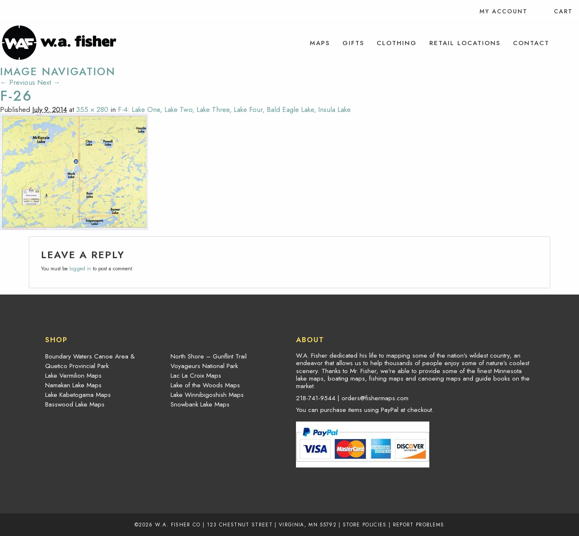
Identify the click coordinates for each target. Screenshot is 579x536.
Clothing (397, 43)
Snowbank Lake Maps (200, 404)
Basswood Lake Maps (75, 404)
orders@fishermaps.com (375, 398)
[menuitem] (320, 43)
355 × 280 (92, 109)
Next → (48, 82)
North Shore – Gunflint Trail (209, 356)
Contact (531, 43)
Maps (320, 43)
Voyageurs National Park (204, 366)
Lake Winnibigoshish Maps (207, 394)
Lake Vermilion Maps (73, 375)
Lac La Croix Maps (196, 375)
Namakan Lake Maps (73, 385)
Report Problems (418, 524)
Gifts (353, 43)
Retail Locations (464, 43)
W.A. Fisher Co (178, 524)
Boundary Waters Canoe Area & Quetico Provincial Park (90, 361)
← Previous (17, 82)
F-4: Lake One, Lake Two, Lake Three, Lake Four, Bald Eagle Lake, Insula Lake (234, 109)
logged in (80, 268)
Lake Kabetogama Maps (78, 394)
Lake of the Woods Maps (205, 385)
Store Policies (365, 524)
